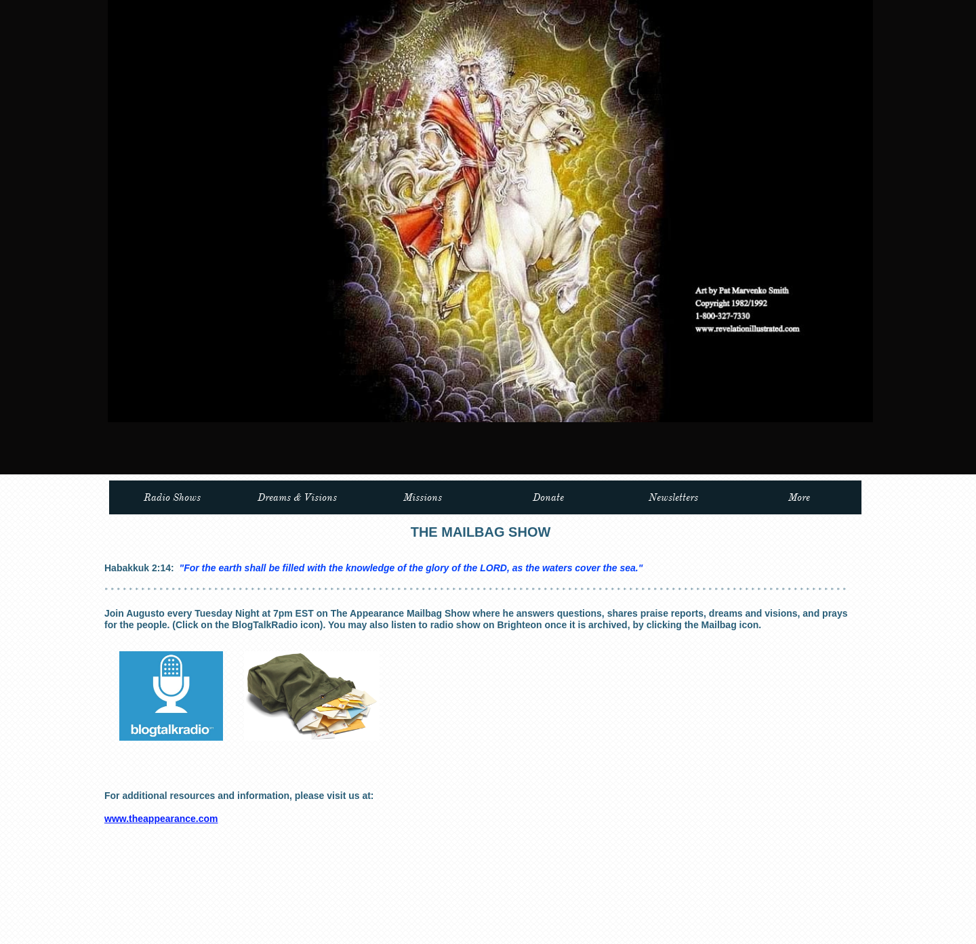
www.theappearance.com (161, 818)
